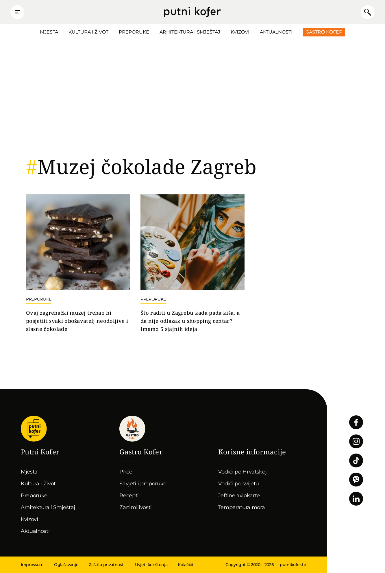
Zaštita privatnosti (107, 564)
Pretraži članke (368, 12)
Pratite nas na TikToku (356, 460)
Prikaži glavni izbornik (17, 12)
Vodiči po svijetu (238, 483)
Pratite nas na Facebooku (356, 422)
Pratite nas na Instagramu (356, 441)
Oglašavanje (66, 564)
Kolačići (185, 564)
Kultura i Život (88, 32)
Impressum (32, 564)
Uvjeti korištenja (151, 564)
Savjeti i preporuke (142, 483)
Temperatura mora (241, 507)
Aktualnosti (276, 32)
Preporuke (134, 32)
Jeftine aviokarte (239, 495)
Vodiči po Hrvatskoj (242, 472)
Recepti (129, 495)
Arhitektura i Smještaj (190, 32)
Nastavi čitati (78, 263)
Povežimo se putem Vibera (356, 480)
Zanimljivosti (135, 507)
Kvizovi (240, 32)
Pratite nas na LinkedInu (356, 499)
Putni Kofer (192, 12)
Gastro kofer (132, 429)
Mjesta (49, 32)
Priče (125, 472)
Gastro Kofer (324, 32)
